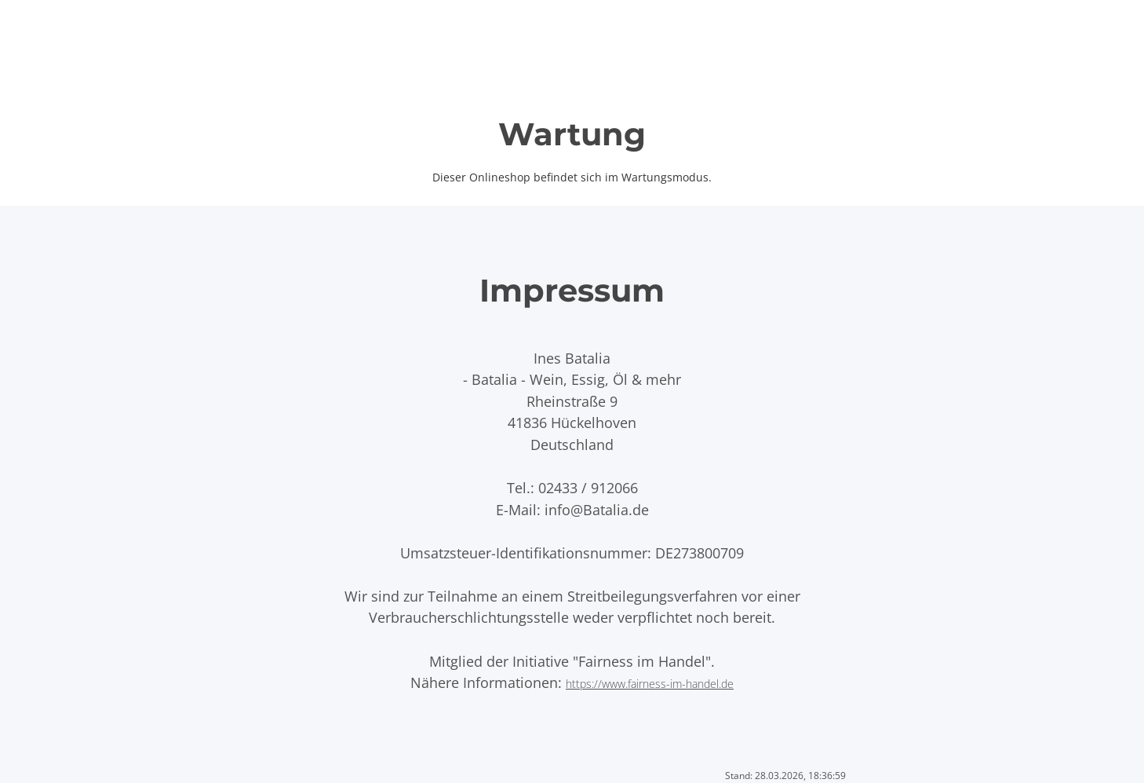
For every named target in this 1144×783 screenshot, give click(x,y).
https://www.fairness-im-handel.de (650, 683)
